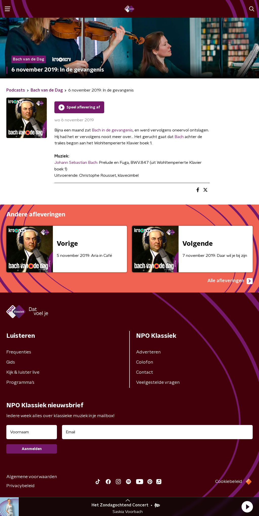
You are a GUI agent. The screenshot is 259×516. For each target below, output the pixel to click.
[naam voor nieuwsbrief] (31, 432)
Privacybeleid (20, 486)
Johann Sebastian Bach (75, 163)
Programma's (20, 382)
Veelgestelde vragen (158, 382)
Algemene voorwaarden (31, 477)
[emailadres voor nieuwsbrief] (157, 432)
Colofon (144, 362)
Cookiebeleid (228, 481)
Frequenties (18, 352)
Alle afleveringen (230, 281)
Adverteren (148, 352)
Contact (144, 372)
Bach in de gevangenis (112, 130)
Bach (179, 137)
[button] (247, 507)
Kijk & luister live (22, 372)
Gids (10, 362)
